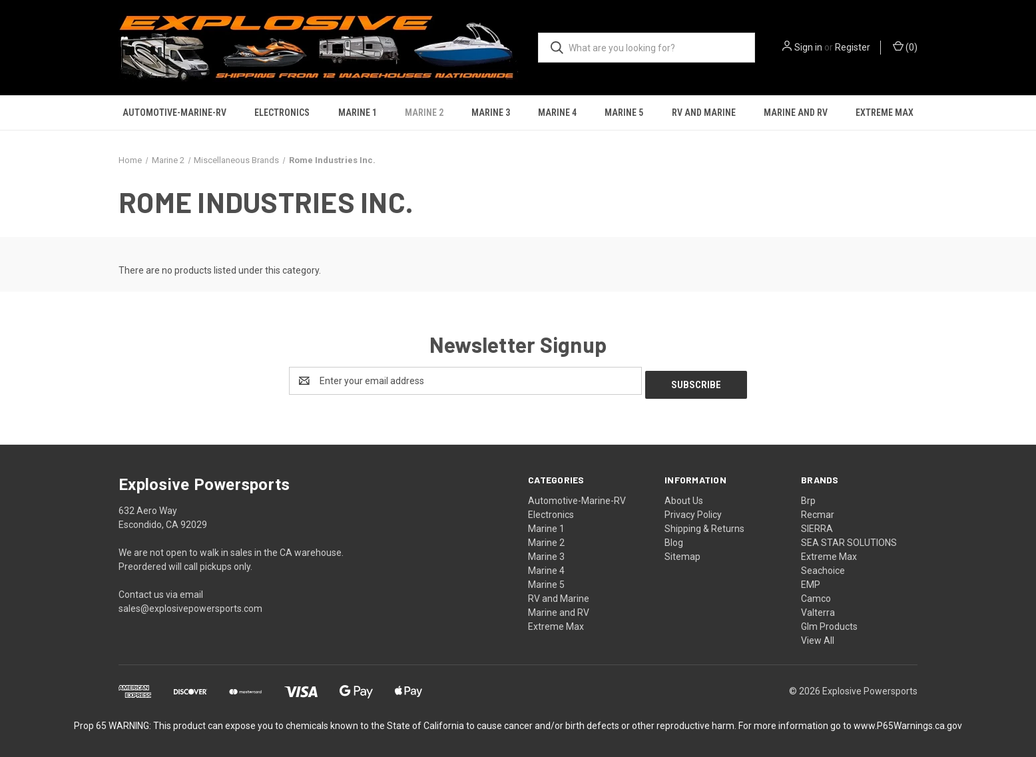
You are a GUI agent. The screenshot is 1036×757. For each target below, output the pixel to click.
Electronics (282, 112)
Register (852, 47)
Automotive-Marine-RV (174, 112)
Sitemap (682, 552)
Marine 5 (624, 112)
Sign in (808, 47)
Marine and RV (796, 112)
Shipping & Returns (704, 524)
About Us (683, 496)
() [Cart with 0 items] (905, 47)
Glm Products (829, 622)
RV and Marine (704, 112)
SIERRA (817, 524)
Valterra (818, 608)
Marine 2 (424, 112)
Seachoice (823, 566)
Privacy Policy (693, 510)
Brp (808, 496)
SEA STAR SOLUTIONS (849, 538)
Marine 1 (357, 112)
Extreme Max (884, 112)
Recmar (817, 510)
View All (817, 636)
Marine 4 (557, 112)
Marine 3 (490, 112)
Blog (673, 538)
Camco (816, 594)
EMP (810, 580)
